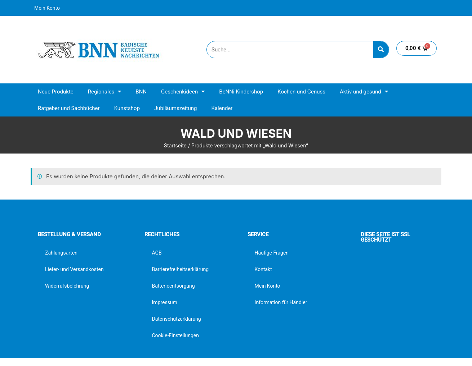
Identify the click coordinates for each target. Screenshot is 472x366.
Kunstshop (127, 108)
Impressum (164, 302)
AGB (156, 253)
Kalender (221, 108)
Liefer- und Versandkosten (74, 269)
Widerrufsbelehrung (67, 286)
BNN (141, 91)
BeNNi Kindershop (241, 91)
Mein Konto (47, 8)
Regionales (104, 91)
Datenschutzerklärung (176, 319)
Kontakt (263, 269)
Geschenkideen (183, 91)
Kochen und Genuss (301, 91)
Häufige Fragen (272, 253)
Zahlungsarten (61, 253)
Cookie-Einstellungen (175, 335)
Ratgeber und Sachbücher (69, 108)
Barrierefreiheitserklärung (180, 269)
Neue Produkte (56, 91)
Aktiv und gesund (364, 91)
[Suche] (381, 49)
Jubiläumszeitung (175, 108)
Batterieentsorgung (173, 286)
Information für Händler (281, 302)
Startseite (175, 145)
